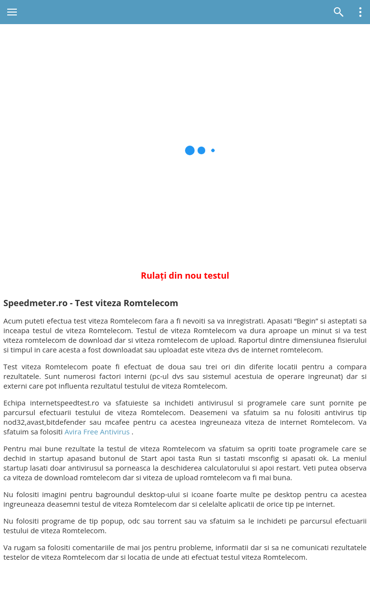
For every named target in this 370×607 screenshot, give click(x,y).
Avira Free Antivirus (97, 431)
